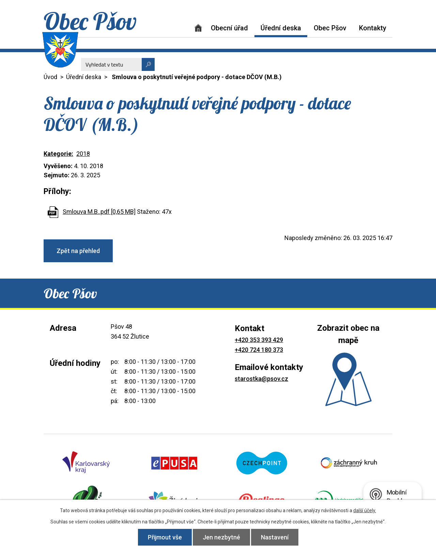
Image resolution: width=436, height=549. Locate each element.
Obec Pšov (330, 28)
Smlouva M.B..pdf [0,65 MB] (99, 211)
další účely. (364, 510)
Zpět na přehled (78, 250)
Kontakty (372, 28)
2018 (83, 153)
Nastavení (275, 537)
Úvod (198, 27)
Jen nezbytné (221, 537)
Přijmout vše (165, 537)
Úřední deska (281, 28)
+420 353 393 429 (259, 339)
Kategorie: (58, 153)
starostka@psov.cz (261, 378)
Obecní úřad (229, 28)
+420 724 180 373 (259, 349)
